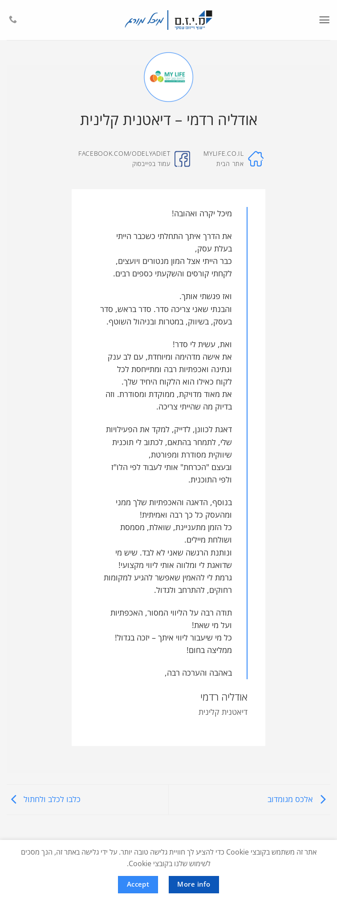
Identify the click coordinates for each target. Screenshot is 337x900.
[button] (324, 20)
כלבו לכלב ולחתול (44, 799)
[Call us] (13, 20)
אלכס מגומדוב (299, 799)
